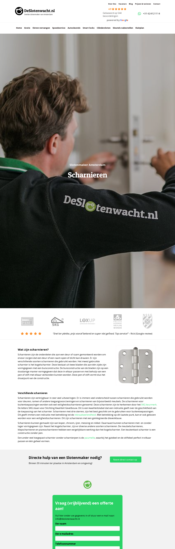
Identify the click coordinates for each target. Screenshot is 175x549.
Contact (156, 4)
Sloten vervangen (41, 28)
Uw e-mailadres (64, 533)
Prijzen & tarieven (143, 4)
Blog (131, 4)
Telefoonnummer (65, 543)
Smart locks (88, 28)
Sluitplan (139, 28)
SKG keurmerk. (149, 404)
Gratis (27, 28)
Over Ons (112, 4)
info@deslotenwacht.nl (67, 518)
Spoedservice (58, 28)
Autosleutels (74, 28)
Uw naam (60, 523)
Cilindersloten (103, 28)
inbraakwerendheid (85, 414)
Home (19, 28)
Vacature (123, 4)
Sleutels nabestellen (123, 28)
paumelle (89, 437)
